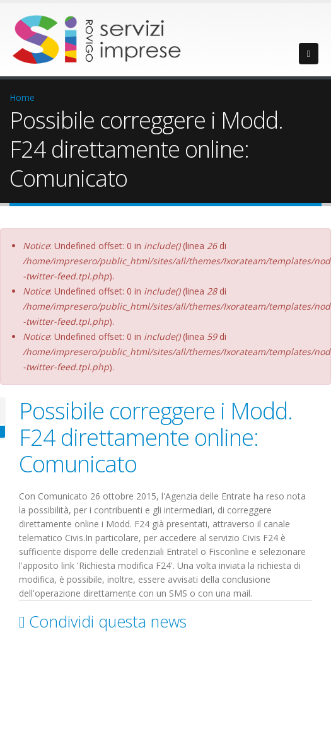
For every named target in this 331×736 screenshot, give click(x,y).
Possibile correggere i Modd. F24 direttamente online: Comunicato (156, 437)
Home (22, 97)
